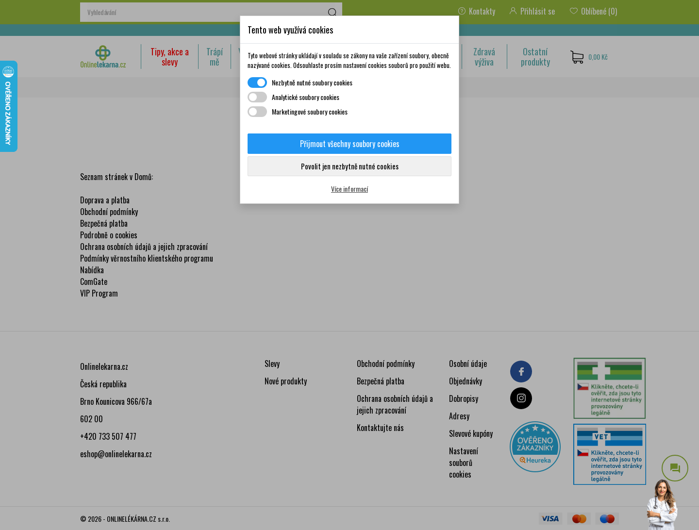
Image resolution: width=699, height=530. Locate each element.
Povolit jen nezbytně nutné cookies (350, 166)
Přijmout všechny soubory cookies (349, 143)
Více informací (349, 188)
